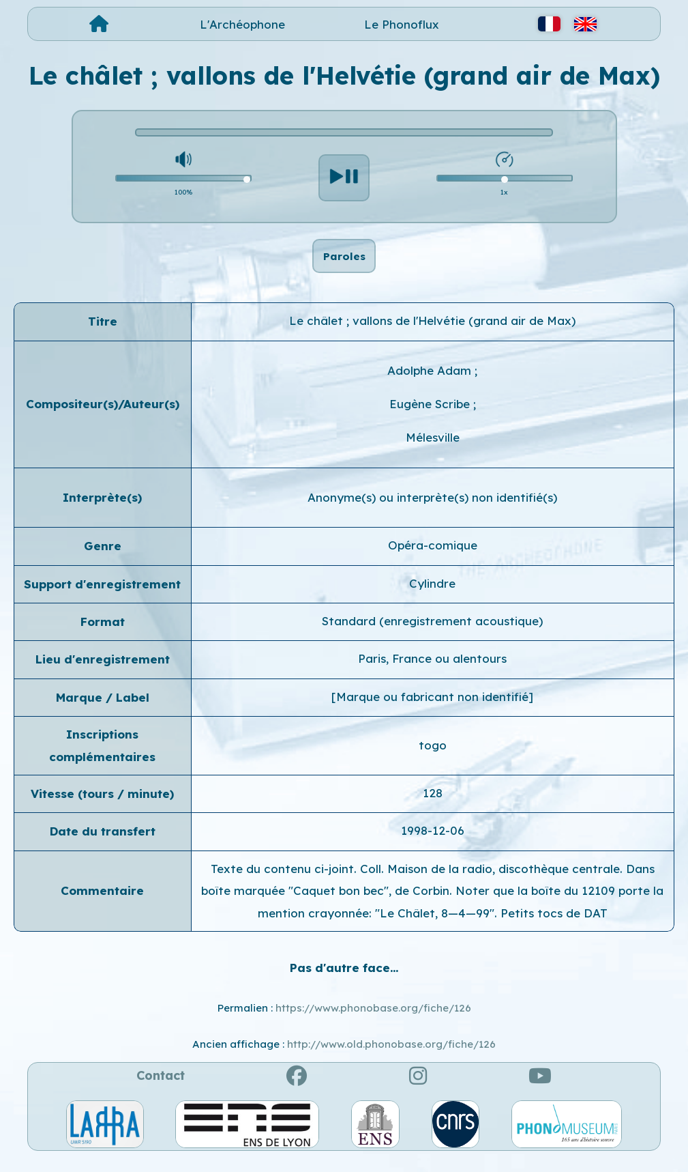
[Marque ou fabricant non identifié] (432, 711)
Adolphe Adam (431, 384)
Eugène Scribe (431, 418)
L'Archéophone (242, 24)
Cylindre (432, 597)
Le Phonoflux (401, 24)
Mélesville (433, 451)
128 (433, 807)
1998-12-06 (432, 845)
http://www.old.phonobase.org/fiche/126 (391, 1057)
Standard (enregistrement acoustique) (432, 635)
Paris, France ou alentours (432, 673)
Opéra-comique (432, 559)
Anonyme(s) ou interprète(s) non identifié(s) (432, 511)
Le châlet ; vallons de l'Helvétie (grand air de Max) (432, 335)
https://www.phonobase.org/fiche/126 (373, 1022)
